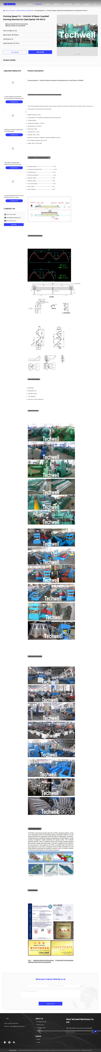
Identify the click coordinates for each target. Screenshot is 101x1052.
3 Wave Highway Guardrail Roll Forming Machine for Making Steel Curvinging (13, 98)
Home (29, 4)
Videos (47, 4)
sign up (92, 1032)
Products (38, 4)
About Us (57, 4)
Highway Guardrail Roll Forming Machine (39, 962)
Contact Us (68, 4)
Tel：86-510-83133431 (11, 1023)
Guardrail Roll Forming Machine (25, 10)
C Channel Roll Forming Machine (64, 960)
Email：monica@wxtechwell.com (14, 1026)
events (77, 4)
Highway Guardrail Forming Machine (43, 960)
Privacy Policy (13, 1050)
